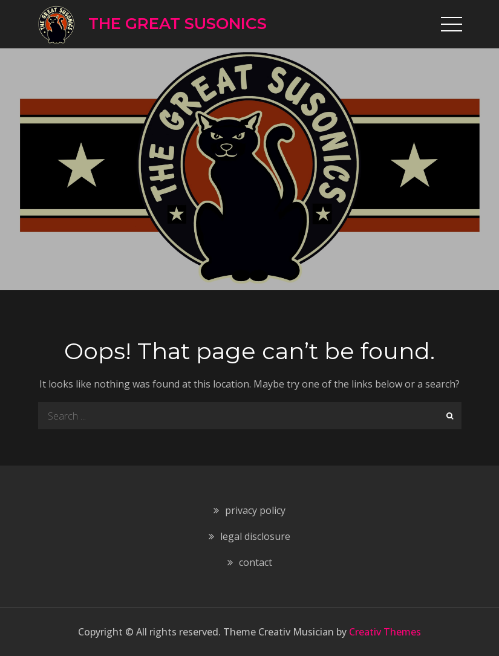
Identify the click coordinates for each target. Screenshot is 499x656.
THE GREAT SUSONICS (177, 23)
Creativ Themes (385, 631)
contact (255, 562)
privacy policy (255, 510)
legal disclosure (255, 536)
